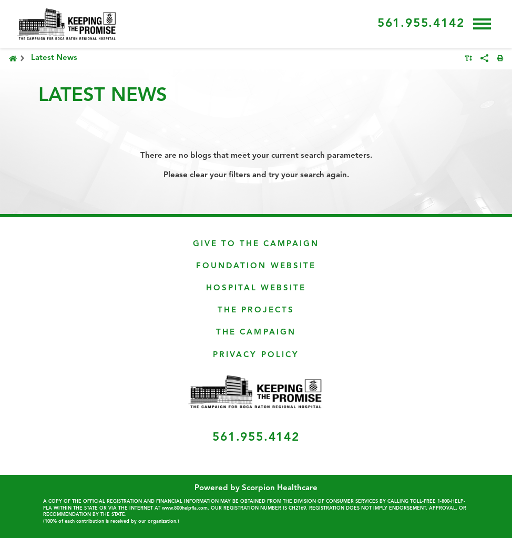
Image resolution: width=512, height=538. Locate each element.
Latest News (54, 58)
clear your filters (220, 175)
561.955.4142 (421, 24)
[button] (482, 24)
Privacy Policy (256, 355)
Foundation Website (255, 266)
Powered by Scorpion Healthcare (256, 488)
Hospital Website (256, 288)
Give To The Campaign (256, 244)
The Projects (256, 310)
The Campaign (255, 333)
